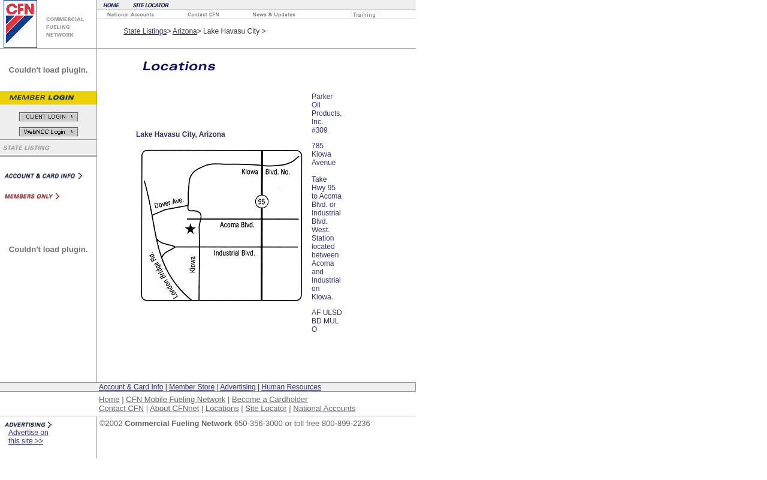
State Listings (145, 31)
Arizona (185, 31)
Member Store (192, 387)
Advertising (237, 387)
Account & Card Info (131, 387)
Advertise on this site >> (28, 436)
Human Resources (291, 387)
